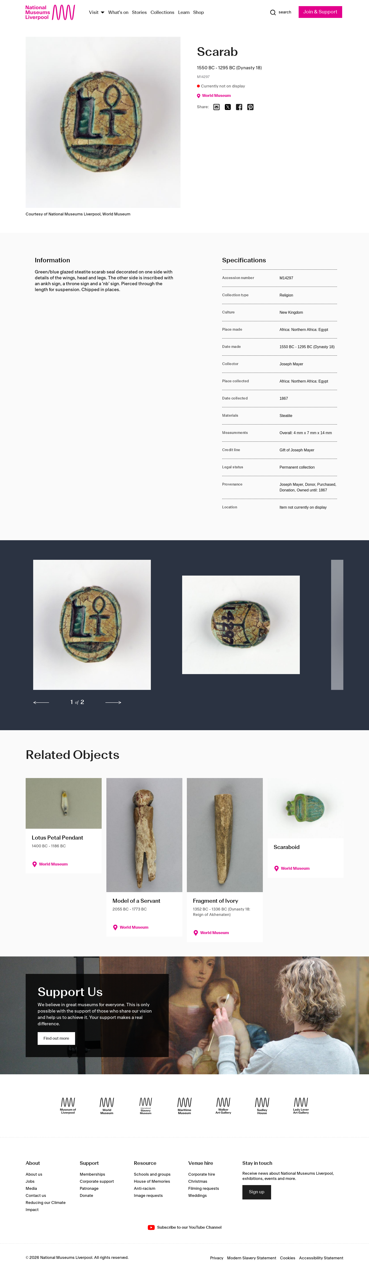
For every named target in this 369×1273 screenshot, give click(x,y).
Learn (184, 12)
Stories (139, 12)
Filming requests (203, 1188)
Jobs (30, 1181)
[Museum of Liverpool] (68, 1106)
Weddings (197, 1196)
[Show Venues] (102, 12)
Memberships (92, 1174)
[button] (98, 627)
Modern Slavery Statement (251, 1258)
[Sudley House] (262, 1106)
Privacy (216, 1258)
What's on (118, 12)
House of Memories (152, 1181)
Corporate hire (201, 1174)
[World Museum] (107, 1106)
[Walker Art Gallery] (223, 1106)
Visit (94, 12)
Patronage (89, 1188)
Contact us (36, 1196)
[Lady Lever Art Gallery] (301, 1106)
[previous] (41, 703)
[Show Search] (280, 12)
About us (34, 1174)
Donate (86, 1196)
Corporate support (97, 1181)
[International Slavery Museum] (146, 1106)
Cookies (287, 1258)
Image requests (148, 1196)
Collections (162, 12)
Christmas (197, 1181)
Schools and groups (152, 1174)
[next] (113, 703)
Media (31, 1188)
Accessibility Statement (321, 1258)
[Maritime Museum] (184, 1106)
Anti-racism (144, 1188)
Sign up (257, 1192)
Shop (198, 12)
